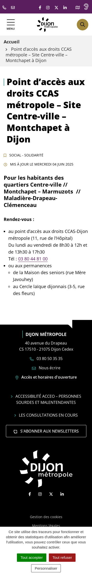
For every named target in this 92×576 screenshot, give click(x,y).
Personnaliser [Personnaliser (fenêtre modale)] (46, 568)
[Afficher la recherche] (82, 24)
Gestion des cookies (46, 516)
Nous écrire (46, 368)
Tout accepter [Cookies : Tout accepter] (32, 557)
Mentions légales (46, 525)
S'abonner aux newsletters (46, 431)
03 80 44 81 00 (33, 259)
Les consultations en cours (46, 415)
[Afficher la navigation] (11, 24)
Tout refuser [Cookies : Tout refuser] (62, 557)
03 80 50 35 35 (46, 358)
